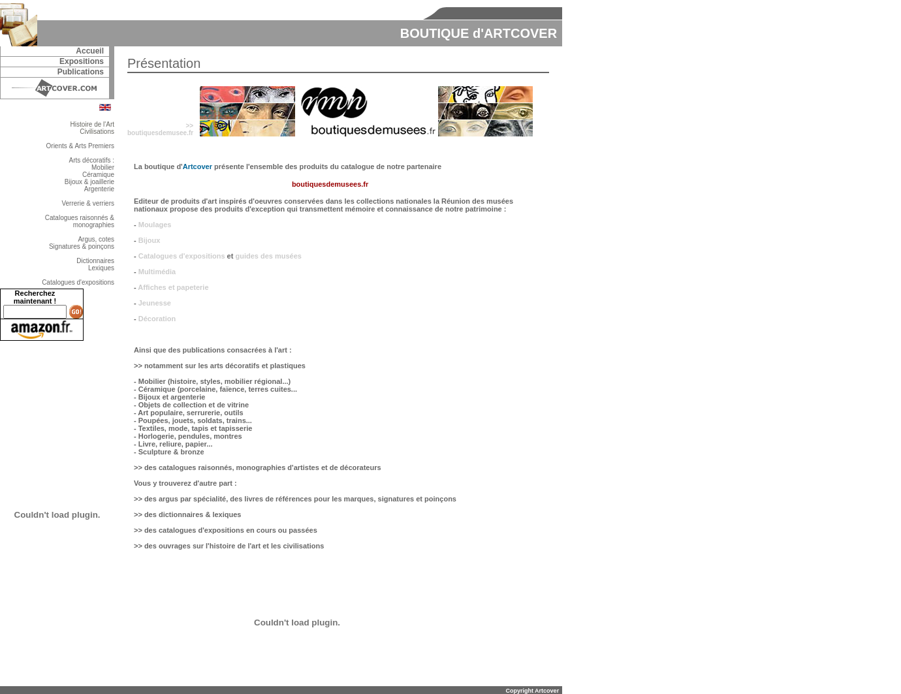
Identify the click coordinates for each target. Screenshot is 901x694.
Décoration (157, 319)
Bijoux (149, 240)
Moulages (155, 225)
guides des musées (268, 256)
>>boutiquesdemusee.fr (160, 129)
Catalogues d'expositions (181, 256)
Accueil (90, 50)
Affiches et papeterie (173, 287)
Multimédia (157, 272)
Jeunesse (154, 303)
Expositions (81, 61)
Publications (80, 71)
